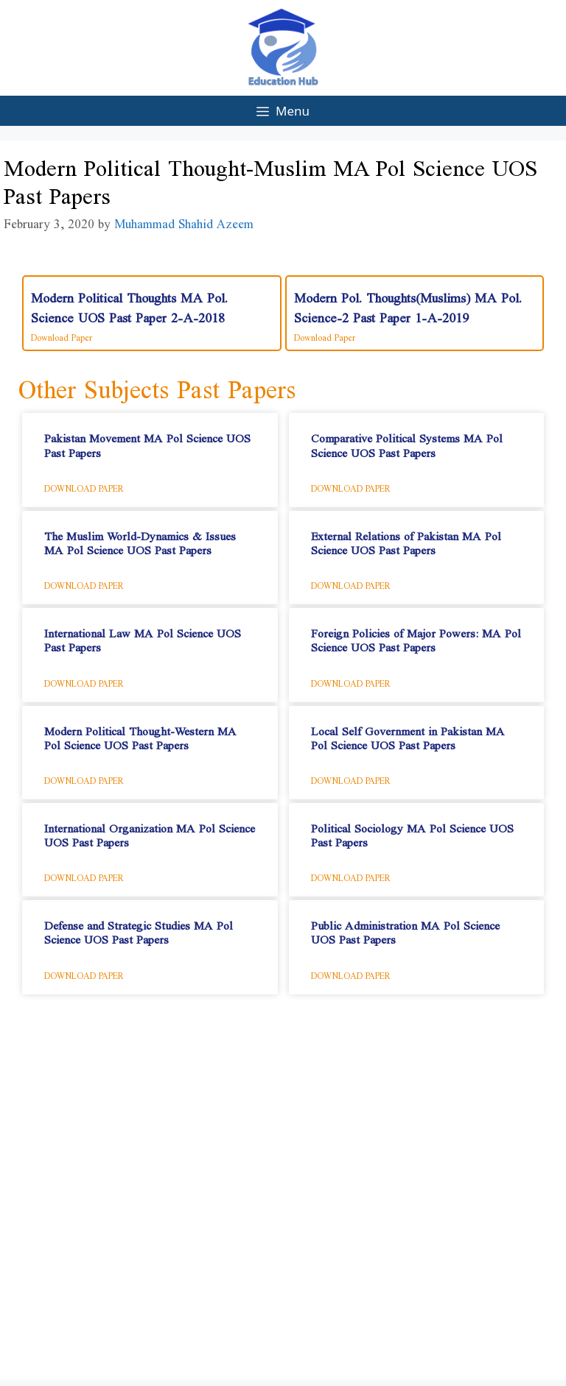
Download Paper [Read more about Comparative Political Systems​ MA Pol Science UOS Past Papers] (351, 485)
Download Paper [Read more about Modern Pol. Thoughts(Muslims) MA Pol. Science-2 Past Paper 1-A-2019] (324, 335)
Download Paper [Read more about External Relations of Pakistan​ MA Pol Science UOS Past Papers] (351, 583)
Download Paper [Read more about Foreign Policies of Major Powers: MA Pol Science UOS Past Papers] (351, 680)
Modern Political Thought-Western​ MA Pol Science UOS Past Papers (140, 734)
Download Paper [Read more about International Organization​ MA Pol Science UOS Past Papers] (84, 875)
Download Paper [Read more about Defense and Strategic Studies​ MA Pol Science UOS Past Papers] (84, 973)
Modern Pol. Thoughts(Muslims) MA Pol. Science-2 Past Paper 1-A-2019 (408, 303)
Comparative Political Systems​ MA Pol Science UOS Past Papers (407, 441)
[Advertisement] (283, 1199)
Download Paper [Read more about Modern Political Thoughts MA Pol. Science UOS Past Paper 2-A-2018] (61, 335)
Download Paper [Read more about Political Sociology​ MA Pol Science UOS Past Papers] (351, 875)
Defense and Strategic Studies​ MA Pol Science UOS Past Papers (138, 929)
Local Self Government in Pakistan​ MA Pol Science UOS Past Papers (408, 734)
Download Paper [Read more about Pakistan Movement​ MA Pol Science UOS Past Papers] (84, 485)
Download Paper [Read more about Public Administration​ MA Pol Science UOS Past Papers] (351, 973)
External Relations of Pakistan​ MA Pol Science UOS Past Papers (406, 539)
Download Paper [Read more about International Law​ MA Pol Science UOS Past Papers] (84, 680)
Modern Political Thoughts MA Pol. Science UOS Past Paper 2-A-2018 (129, 303)
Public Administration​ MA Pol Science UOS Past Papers (405, 929)
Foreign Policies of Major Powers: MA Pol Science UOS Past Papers (416, 636)
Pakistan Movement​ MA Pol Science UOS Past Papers (147, 441)
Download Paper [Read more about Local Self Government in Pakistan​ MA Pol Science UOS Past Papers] (351, 778)
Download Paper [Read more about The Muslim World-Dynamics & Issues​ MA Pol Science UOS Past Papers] (84, 583)
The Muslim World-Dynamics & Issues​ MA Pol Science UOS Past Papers (140, 539)
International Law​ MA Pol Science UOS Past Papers (142, 636)
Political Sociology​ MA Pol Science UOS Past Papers (412, 831)
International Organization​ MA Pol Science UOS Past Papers (149, 831)
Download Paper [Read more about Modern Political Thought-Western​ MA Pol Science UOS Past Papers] (84, 778)
